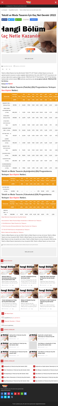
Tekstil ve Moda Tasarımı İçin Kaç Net (11, 244)
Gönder (18, 19)
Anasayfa (4, 10)
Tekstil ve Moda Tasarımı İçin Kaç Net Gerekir (28, 244)
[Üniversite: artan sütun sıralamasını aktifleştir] (7, 95)
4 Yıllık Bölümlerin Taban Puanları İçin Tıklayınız (14, 223)
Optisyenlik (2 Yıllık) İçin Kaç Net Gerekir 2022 (17, 6)
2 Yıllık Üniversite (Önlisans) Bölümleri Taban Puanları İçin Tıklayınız (19, 226)
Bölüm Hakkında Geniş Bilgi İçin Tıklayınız (12, 232)
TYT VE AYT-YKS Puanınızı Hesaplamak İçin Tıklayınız (16, 229)
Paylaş (4, 19)
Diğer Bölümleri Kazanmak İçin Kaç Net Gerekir (14, 217)
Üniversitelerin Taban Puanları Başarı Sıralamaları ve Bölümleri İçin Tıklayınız (21, 220)
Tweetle (11, 19)
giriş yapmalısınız (16, 317)
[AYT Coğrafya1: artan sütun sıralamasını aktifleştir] (53, 179)
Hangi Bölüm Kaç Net (13, 10)
